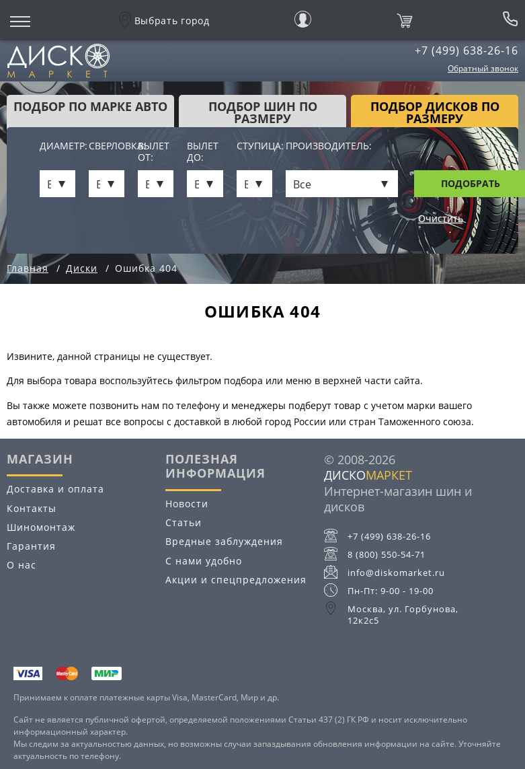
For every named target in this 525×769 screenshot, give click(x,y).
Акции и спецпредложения (236, 579)
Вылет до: (202, 152)
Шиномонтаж (41, 527)
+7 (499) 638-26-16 (466, 50)
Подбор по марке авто (90, 106)
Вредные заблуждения (224, 541)
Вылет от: (153, 152)
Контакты (31, 508)
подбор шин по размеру (262, 112)
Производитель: (329, 146)
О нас (21, 564)
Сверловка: (106, 146)
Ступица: (254, 146)
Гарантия (31, 546)
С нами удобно (203, 560)
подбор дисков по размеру (434, 112)
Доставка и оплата (55, 488)
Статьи (183, 522)
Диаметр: (57, 146)
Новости (186, 503)
